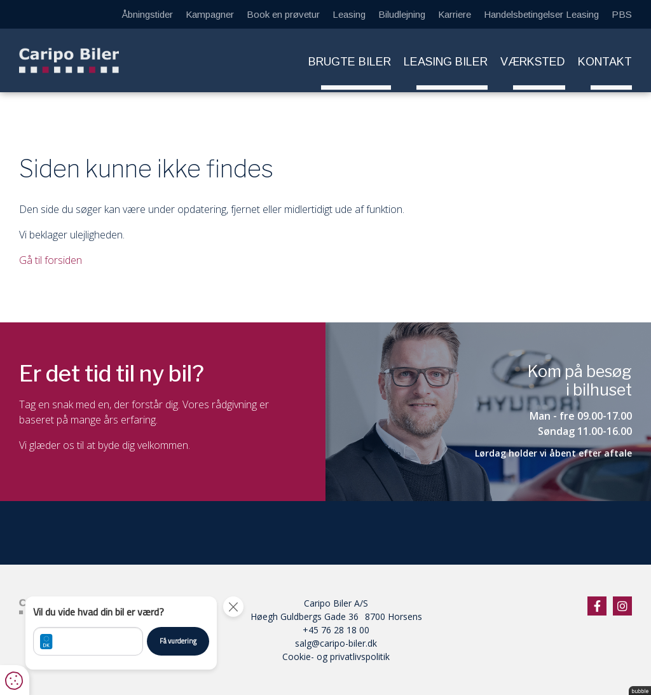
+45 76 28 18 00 (336, 630)
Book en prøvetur (283, 14)
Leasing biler (446, 61)
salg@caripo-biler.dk (336, 643)
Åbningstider (147, 14)
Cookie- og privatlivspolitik (336, 656)
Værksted (532, 61)
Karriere (454, 14)
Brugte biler (349, 61)
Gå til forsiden (50, 260)
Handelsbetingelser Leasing (541, 14)
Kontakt (605, 61)
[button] (121, 633)
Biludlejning (401, 14)
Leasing (349, 14)
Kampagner (210, 14)
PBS (622, 14)
